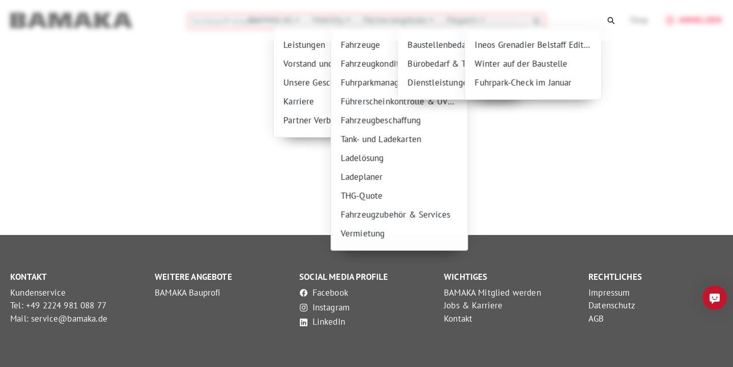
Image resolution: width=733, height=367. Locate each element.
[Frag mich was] (714, 297)
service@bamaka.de (69, 318)
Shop (639, 19)
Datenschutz (611, 305)
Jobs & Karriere (473, 305)
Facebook (323, 292)
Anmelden (692, 20)
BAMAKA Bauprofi (188, 292)
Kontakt (458, 318)
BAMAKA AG (271, 19)
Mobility (329, 19)
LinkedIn (322, 321)
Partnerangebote (396, 19)
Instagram (324, 307)
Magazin (463, 19)
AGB (596, 318)
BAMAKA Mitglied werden (492, 292)
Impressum (609, 292)
